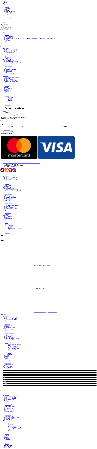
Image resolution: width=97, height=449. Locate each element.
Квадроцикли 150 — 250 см (11, 178)
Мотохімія (7, 233)
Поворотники (8, 213)
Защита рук (7, 206)
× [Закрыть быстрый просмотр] (0, 387)
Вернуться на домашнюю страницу (7, 122)
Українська (7, 8)
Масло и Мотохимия (7, 366)
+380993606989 (8, 16)
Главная (4, 1)
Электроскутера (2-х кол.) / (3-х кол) (13, 190)
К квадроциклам (8, 335)
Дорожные (7, 324)
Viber (4, 379)
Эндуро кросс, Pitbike (10, 327)
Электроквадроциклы (9, 188)
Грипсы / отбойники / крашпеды (12, 205)
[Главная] (4, 111)
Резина (4, 191)
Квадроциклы (6, 176)
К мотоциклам (8, 336)
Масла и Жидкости (9, 232)
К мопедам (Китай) (9, 337)
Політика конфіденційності (8, 128)
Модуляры (10, 226)
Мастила (5, 230)
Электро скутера (8, 325)
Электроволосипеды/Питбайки (11, 189)
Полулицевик (15, 228)
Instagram (5, 383)
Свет (9, 350)
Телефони (5, 9)
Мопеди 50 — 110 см (9, 329)
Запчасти (5, 331)
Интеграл (10, 227)
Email (4, 385)
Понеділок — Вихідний (10, 11)
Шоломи (7, 224)
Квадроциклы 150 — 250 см (11, 318)
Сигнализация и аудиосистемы (11, 209)
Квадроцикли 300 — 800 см (11, 179)
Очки (6, 223)
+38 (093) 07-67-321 (9, 14)
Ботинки (7, 220)
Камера (7, 365)
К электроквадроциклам (10, 334)
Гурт (4, 377)
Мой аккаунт (5, 4)
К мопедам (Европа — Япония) (12, 338)
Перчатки (7, 221)
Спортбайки (8, 186)
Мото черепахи (8, 216)
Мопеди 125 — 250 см (10, 330)
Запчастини (5, 195)
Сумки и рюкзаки (9, 218)
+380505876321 (8, 18)
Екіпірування (6, 375)
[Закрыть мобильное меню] (3, 314)
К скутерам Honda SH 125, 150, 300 (12, 339)
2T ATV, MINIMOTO (9, 196)
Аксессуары (5, 204)
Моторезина (8, 363)
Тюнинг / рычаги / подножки (11, 210)
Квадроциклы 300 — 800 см (11, 319)
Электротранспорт (7, 187)
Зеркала (7, 214)
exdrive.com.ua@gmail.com (11, 166)
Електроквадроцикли (9, 180)
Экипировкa (5, 215)
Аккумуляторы (8, 203)
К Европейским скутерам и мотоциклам (13, 200)
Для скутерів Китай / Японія (11, 201)
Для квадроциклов (9, 364)
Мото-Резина (8, 193)
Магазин (5, 372)
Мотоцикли (5, 181)
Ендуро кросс (8, 185)
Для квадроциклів (9, 198)
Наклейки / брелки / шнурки (11, 208)
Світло (6, 211)
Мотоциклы (5, 321)
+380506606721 (8, 13)
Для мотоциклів (8, 199)
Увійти (1, 25)
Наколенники (8, 217)
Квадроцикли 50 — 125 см (11, 177)
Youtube (4, 381)
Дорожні (7, 184)
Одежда (7, 219)
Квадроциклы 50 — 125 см (11, 317)
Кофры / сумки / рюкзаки (10, 207)
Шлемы (7, 355)
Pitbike (6, 182)
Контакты (5, 2)
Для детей (7, 229)
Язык (4, 6)
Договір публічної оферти (8, 131)
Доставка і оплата (6, 130)
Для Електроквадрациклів (10, 197)
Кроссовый (10, 225)
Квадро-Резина (8, 194)
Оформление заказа (7, 3)
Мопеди (4, 328)
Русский (7, 7)
